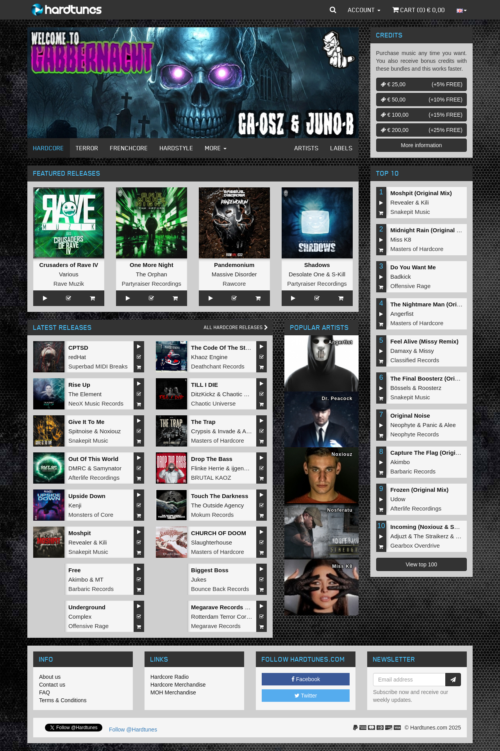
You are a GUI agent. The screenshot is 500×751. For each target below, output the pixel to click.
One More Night (151, 265)
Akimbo (78, 579)
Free (74, 570)
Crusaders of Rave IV (68, 265)
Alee (248, 431)
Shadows (317, 265)
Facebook (305, 679)
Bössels (400, 387)
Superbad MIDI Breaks (98, 366)
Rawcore (234, 283)
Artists (307, 148)
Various (69, 274)
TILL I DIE (204, 384)
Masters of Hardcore (217, 440)
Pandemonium (234, 265)
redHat (77, 357)
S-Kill (338, 274)
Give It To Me (86, 421)
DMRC (77, 468)
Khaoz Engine (209, 357)
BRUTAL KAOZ (211, 477)
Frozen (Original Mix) (419, 489)
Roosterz (429, 387)
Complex (79, 616)
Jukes (198, 579)
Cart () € (418, 10)
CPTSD (78, 347)
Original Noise (410, 415)
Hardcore (48, 148)
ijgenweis (243, 468)
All (236, 327)
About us (50, 677)
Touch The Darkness (219, 496)
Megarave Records (216, 626)
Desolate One (307, 274)
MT (99, 579)
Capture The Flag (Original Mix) (433, 452)
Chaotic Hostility (243, 394)
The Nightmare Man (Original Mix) (437, 304)
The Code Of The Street (223, 347)
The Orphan (151, 274)
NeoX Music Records (95, 403)
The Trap (203, 421)
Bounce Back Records (220, 588)
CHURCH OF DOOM (218, 533)
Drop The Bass (211, 459)
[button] (333, 10)
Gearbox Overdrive (415, 545)
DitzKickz (203, 394)
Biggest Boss (210, 570)
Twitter (306, 695)
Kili (103, 542)
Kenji (74, 505)
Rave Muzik (69, 283)
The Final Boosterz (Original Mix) (436, 378)
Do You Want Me (413, 267)
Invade (226, 431)
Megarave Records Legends (230, 607)
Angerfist (401, 313)
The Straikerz (431, 536)
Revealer (80, 542)
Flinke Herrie (207, 468)
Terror (87, 148)
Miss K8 (400, 239)
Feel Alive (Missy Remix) (424, 341)
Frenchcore (129, 148)
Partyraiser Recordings (152, 283)
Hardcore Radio (169, 677)
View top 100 (421, 564)
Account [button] (364, 10)
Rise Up (79, 384)
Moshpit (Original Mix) (421, 193)
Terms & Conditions (62, 700)
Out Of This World (93, 459)
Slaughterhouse (211, 542)
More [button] (216, 148)
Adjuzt (398, 536)
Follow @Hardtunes (133, 729)
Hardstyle (176, 148)
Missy (426, 350)
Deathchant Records (218, 366)
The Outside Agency (217, 505)
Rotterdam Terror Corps (221, 616)
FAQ (44, 692)
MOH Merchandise (173, 692)
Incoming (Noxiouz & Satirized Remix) (443, 526)
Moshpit (79, 533)
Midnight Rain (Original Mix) (429, 230)
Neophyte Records (414, 434)
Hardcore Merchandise (178, 685)
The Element (85, 394)
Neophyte (402, 425)
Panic (430, 425)
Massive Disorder (234, 274)
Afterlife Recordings (94, 477)
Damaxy (401, 350)
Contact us (52, 685)
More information (421, 145)
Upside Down (86, 496)
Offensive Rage (88, 626)
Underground (86, 607)
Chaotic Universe (213, 403)
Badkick (400, 276)
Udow (397, 499)
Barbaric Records (91, 588)
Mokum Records (212, 514)
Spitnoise (80, 431)
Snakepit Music (88, 440)
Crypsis (201, 431)
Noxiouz (110, 431)
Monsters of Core (90, 514)
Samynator (107, 468)
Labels (341, 148)
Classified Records (414, 360)
